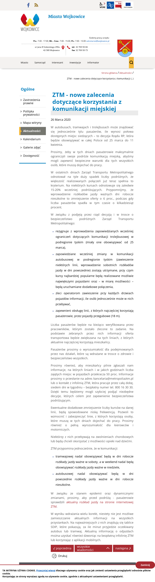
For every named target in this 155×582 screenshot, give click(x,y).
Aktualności (125, 72)
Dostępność (31, 156)
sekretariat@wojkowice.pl (97, 41)
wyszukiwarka (131, 62)
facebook (28, 5)
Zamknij (145, 564)
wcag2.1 (102, 5)
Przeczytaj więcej (45, 570)
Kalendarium (32, 139)
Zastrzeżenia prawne (31, 101)
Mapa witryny (32, 123)
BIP (118, 5)
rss (36, 5)
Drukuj (62, 556)
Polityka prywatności (31, 112)
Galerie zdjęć (32, 147)
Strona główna (109, 72)
